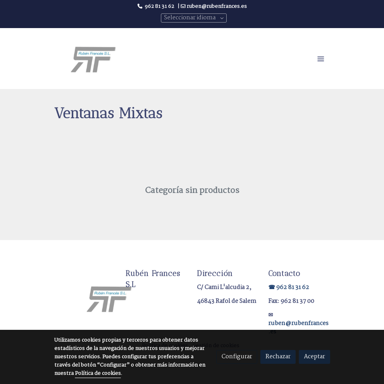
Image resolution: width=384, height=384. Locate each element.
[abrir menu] (321, 58)
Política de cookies (98, 373)
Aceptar (314, 356)
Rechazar (278, 356)
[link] (93, 58)
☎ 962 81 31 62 (288, 287)
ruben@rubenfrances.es (298, 328)
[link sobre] (85, 298)
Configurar (237, 356)
